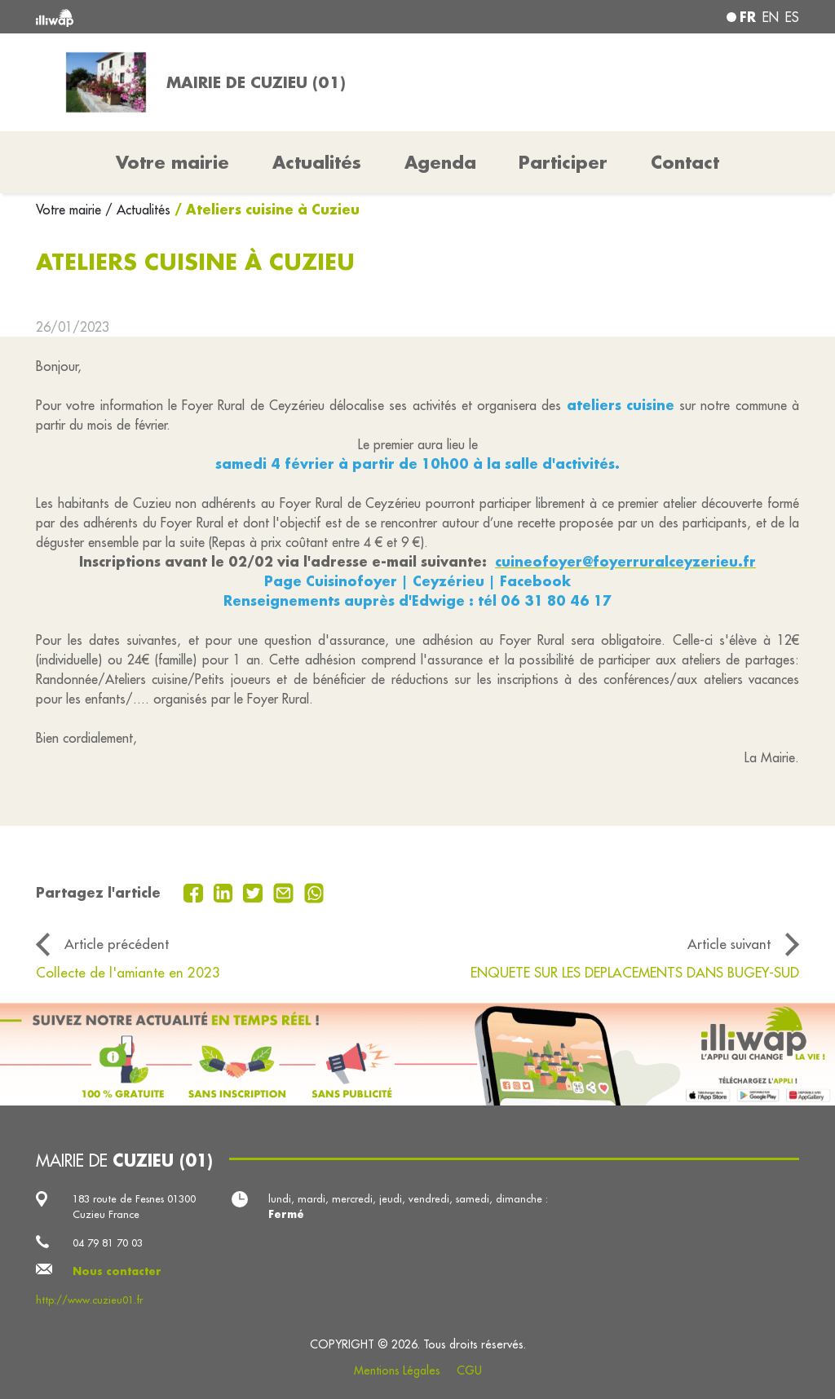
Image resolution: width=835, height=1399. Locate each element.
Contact (685, 162)
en (770, 17)
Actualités (316, 162)
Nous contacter (117, 1271)
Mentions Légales (397, 1370)
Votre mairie (70, 209)
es (792, 17)
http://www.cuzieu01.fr (89, 1299)
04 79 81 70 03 (108, 1242)
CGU (469, 1370)
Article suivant (729, 943)
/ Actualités (137, 209)
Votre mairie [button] (172, 162)
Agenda (440, 162)
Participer (563, 162)
